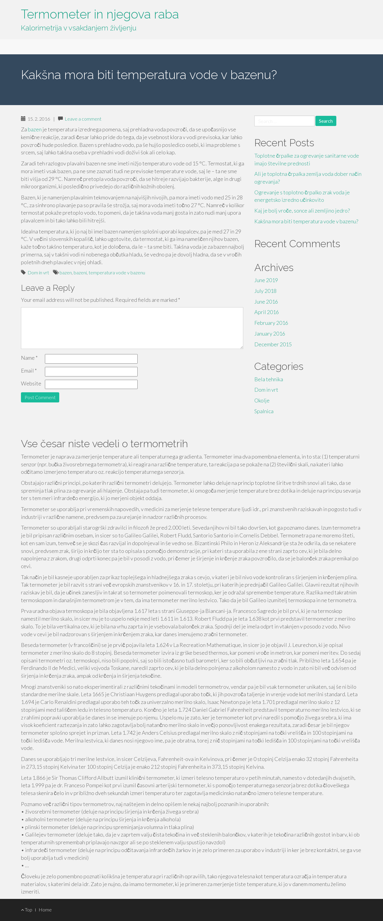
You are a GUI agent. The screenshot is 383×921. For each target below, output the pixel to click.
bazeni (80, 272)
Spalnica (263, 411)
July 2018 (265, 290)
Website (31, 383)
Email (29, 370)
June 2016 (266, 301)
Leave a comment (83, 119)
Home (45, 909)
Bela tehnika (268, 379)
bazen (35, 129)
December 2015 (273, 344)
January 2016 (269, 333)
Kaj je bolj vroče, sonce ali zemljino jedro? (302, 210)
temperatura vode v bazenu (117, 272)
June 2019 (266, 280)
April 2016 (266, 312)
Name (29, 357)
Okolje (262, 400)
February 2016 (271, 322)
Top (26, 909)
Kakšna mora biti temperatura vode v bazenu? (306, 221)
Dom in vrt (38, 272)
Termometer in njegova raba (100, 14)
